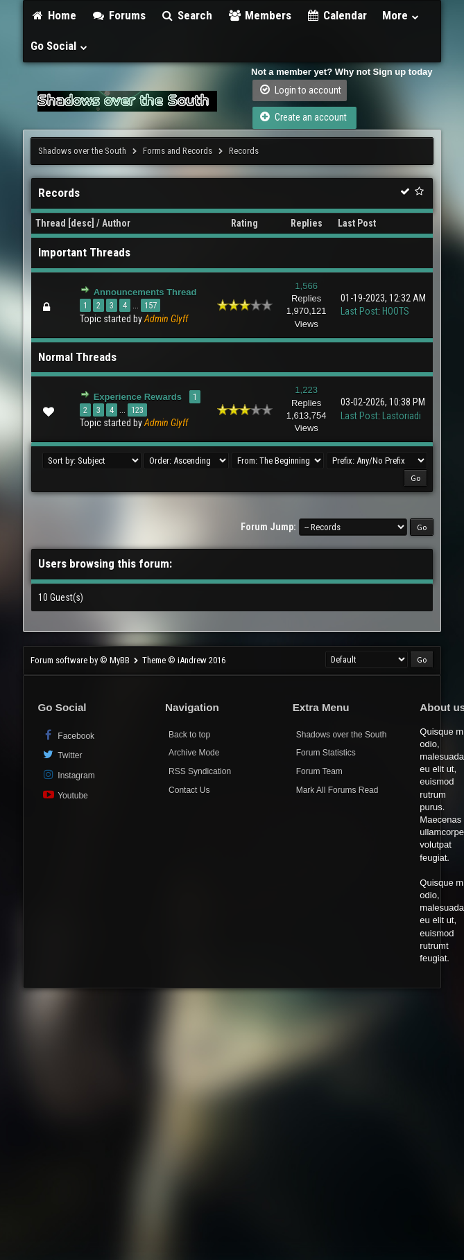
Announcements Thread (145, 292)
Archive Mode (194, 753)
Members (259, 15)
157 (150, 305)
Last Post (357, 223)
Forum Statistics (326, 753)
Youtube (64, 794)
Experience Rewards (138, 397)
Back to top (189, 735)
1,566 (306, 286)
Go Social (59, 46)
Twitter (61, 754)
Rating (244, 223)
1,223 (306, 390)
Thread (50, 223)
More (401, 15)
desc (81, 223)
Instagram (67, 774)
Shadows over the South (82, 151)
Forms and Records (177, 151)
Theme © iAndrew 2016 (183, 660)
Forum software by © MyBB (81, 660)
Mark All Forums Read (337, 790)
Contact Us (189, 790)
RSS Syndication (200, 771)
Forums (119, 15)
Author (116, 223)
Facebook (67, 735)
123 (137, 410)
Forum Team (319, 771)
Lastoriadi (401, 415)
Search (187, 15)
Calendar (337, 15)
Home (53, 15)
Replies (307, 223)
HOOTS (395, 311)
